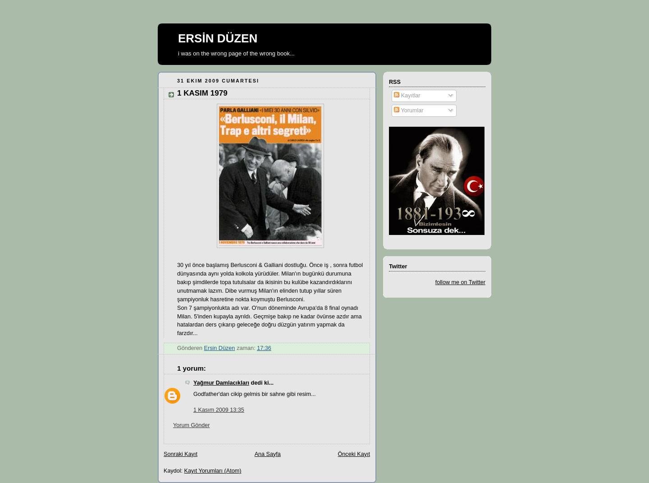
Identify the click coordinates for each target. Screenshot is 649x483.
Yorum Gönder (191, 425)
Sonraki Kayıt (180, 454)
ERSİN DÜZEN (217, 38)
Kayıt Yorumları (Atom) (213, 471)
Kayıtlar (407, 95)
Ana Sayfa (268, 454)
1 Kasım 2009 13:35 (218, 410)
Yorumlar (408, 110)
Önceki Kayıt (354, 454)
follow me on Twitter (460, 282)
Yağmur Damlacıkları (221, 383)
